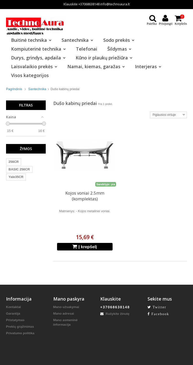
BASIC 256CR (19, 169)
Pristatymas (15, 320)
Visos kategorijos (30, 75)
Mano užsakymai (66, 307)
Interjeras (148, 66)
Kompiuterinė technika (38, 49)
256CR (14, 162)
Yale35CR (16, 177)
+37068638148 (89, 4)
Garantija (13, 313)
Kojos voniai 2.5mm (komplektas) (84, 196)
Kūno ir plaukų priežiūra (104, 58)
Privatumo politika (20, 333)
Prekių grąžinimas (20, 326)
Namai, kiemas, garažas (96, 66)
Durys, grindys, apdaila (38, 58)
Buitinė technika (31, 40)
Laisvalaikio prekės (34, 66)
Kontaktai (13, 307)
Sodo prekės (118, 40)
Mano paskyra (68, 299)
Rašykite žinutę (114, 314)
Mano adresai (63, 313)
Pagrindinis (14, 89)
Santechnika (77, 40)
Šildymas (119, 49)
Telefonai (86, 49)
